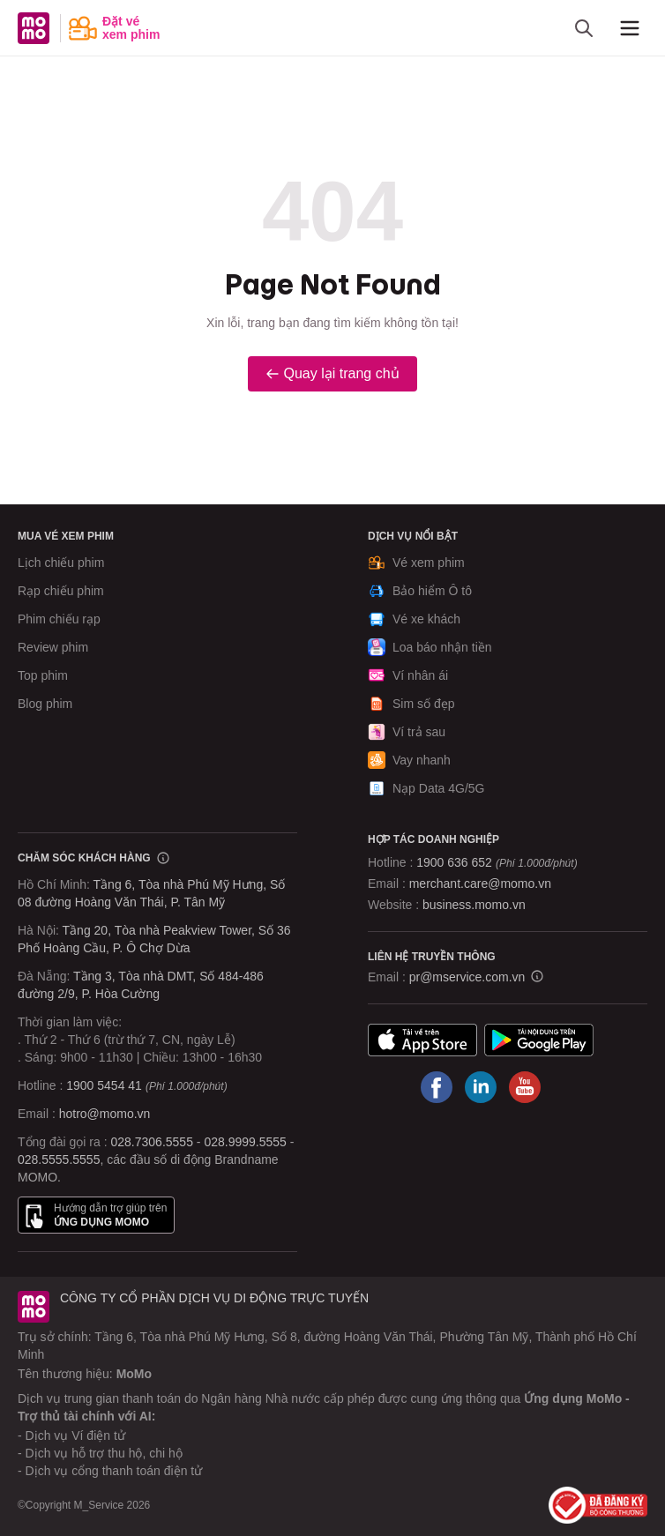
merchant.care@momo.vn (480, 883)
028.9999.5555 (245, 1142)
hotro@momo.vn (105, 1114)
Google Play (539, 1039)
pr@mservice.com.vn (467, 977)
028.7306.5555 (152, 1142)
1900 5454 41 (104, 1085)
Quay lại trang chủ (332, 373)
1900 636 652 (496, 862)
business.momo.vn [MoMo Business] (474, 905)
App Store (422, 1039)
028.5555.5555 (59, 1159)
